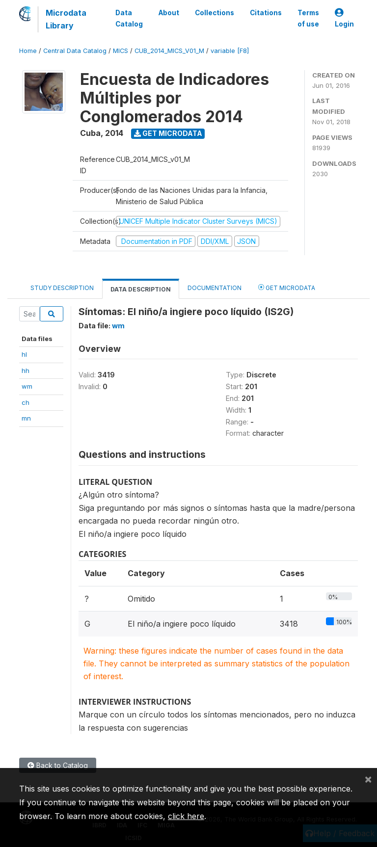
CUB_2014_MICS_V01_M (169, 50)
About (169, 13)
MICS (120, 50)
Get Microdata (168, 133)
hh (25, 370)
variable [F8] (230, 50)
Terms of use (308, 18)
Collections (214, 13)
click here (186, 816)
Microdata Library (66, 19)
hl (24, 354)
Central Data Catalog (75, 50)
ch (25, 402)
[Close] (368, 779)
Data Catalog (129, 18)
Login (344, 18)
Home (28, 50)
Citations (266, 13)
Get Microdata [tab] (286, 287)
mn (26, 418)
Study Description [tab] (62, 287)
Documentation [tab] (215, 287)
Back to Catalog (57, 765)
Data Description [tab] (140, 289)
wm (27, 386)
